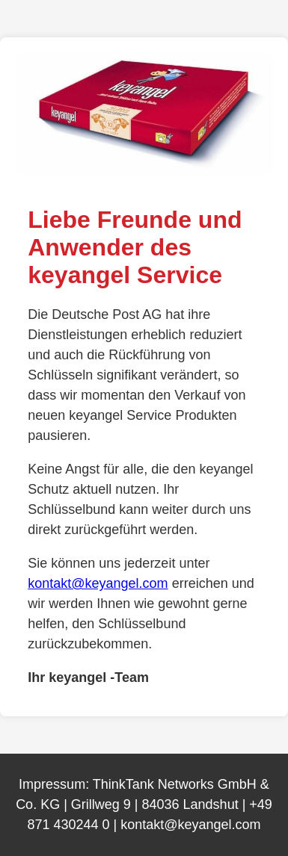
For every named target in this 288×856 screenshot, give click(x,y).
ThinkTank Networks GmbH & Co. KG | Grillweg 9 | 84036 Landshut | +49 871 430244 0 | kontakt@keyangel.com (144, 804)
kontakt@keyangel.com (98, 583)
